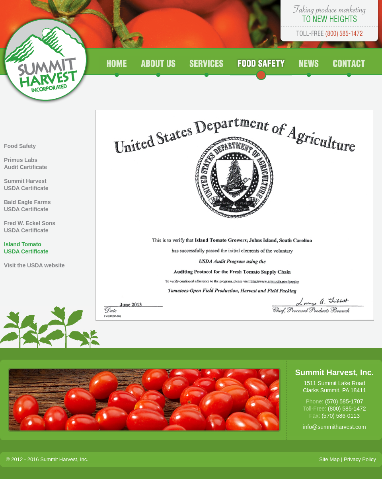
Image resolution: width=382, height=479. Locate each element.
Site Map (329, 459)
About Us (158, 68)
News (309, 68)
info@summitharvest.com (334, 427)
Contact (348, 68)
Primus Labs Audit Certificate (25, 163)
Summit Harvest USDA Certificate (26, 184)
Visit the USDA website (34, 265)
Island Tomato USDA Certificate (26, 248)
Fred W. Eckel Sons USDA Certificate (29, 227)
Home (116, 68)
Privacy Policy (360, 459)
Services (206, 68)
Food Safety (261, 68)
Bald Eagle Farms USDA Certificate (27, 205)
